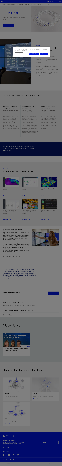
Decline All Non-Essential (34, 53)
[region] (31, 52)
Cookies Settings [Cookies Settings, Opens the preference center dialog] (18, 53)
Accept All (44, 53)
